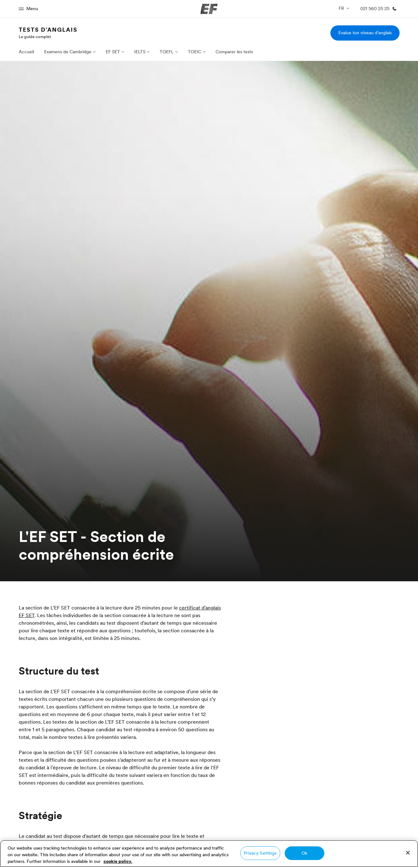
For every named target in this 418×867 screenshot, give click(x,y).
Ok (304, 853)
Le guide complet (35, 36)
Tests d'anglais (48, 30)
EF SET (113, 52)
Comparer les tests (234, 52)
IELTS (139, 52)
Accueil (26, 52)
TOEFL (167, 52)
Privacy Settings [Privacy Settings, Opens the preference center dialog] (260, 853)
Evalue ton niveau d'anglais (365, 32)
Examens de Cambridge (67, 52)
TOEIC (194, 52)
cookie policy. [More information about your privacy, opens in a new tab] (117, 861)
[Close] (408, 853)
